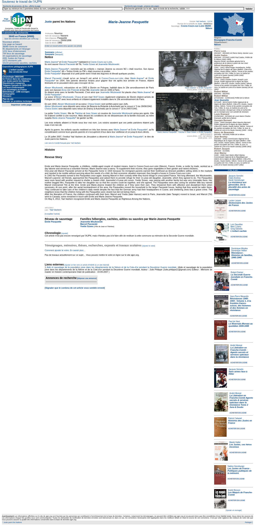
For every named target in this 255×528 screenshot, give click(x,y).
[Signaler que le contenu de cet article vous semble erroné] (75, 288)
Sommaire (49, 52)
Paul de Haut (234, 321)
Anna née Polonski (70, 90)
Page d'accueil (6, 20)
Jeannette (95, 90)
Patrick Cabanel (235, 418)
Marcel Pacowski (67, 64)
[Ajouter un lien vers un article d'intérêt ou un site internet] (86, 265)
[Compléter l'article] (52, 214)
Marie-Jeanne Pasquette (166, 132)
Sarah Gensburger (236, 180)
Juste (48, 21)
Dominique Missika (239, 248)
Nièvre (217, 44)
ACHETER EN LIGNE (236, 195)
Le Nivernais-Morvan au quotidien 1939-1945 (241, 324)
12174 (209, 21)
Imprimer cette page (21, 105)
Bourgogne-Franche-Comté (228, 40)
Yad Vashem (201, 21)
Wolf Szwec (99, 97)
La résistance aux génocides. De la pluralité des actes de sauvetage (239, 186)
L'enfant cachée (238, 231)
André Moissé (236, 345)
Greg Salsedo (236, 229)
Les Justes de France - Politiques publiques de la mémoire (239, 470)
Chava (78, 97)
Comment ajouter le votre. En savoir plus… (65, 250)
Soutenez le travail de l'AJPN (22, 1)
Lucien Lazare (235, 200)
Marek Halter (234, 442)
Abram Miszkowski (54, 87)
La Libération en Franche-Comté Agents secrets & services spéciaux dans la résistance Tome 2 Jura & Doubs (241, 401)
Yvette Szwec (88, 64)
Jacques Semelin (235, 176)
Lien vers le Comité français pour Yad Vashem (63, 143)
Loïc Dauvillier (236, 224)
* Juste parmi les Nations (12, 522)
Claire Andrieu (234, 178)
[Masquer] (59, 54)
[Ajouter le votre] (148, 246)
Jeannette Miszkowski (108, 64)
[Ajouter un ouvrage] (233, 510)
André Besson (234, 490)
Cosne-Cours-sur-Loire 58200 (196, 26)
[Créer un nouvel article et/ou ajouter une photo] (63, 46)
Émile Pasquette (205, 88)
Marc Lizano (235, 227)
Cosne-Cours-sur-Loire (101, 62)
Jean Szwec (191, 132)
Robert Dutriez (237, 272)
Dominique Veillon (239, 251)
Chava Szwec (94, 104)
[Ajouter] (64, 233)
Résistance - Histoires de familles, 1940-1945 (242, 255)
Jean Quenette (221, 100)
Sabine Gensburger (236, 466)
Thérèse (181, 132)
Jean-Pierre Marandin (239, 296)
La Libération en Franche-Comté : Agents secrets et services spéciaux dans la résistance (239, 352)
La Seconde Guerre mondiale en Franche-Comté (242, 276)
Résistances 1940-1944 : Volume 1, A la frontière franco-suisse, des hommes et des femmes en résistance (240, 304)
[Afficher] (58, 52)
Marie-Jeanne (190, 88)
